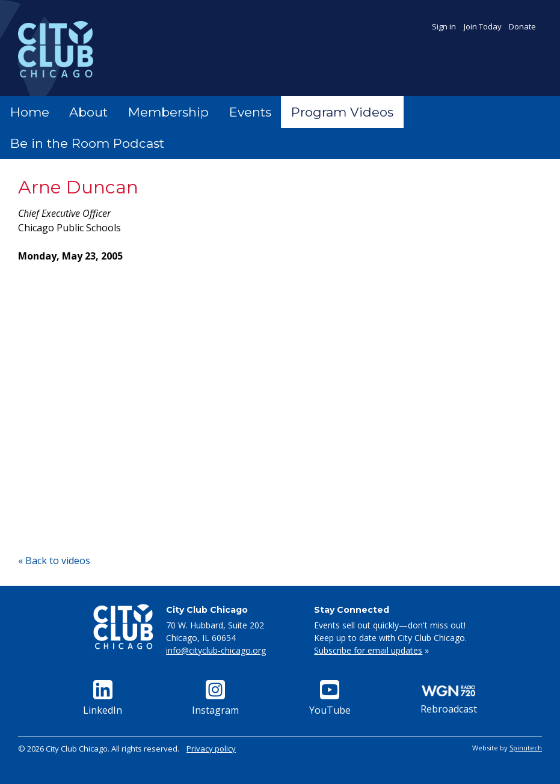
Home (29, 112)
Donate (522, 26)
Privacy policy (211, 748)
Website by (507, 747)
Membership (168, 112)
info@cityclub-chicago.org (216, 650)
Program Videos (342, 112)
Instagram (215, 698)
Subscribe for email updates (368, 650)
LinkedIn (102, 698)
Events (250, 112)
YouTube (330, 698)
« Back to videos (54, 560)
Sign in (444, 26)
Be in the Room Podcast (87, 143)
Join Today (483, 26)
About (88, 112)
